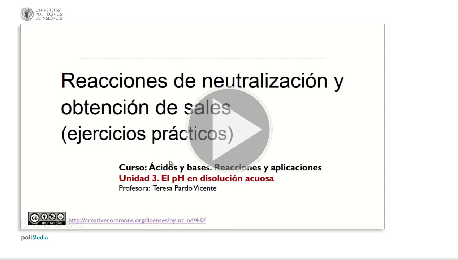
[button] (229, 130)
